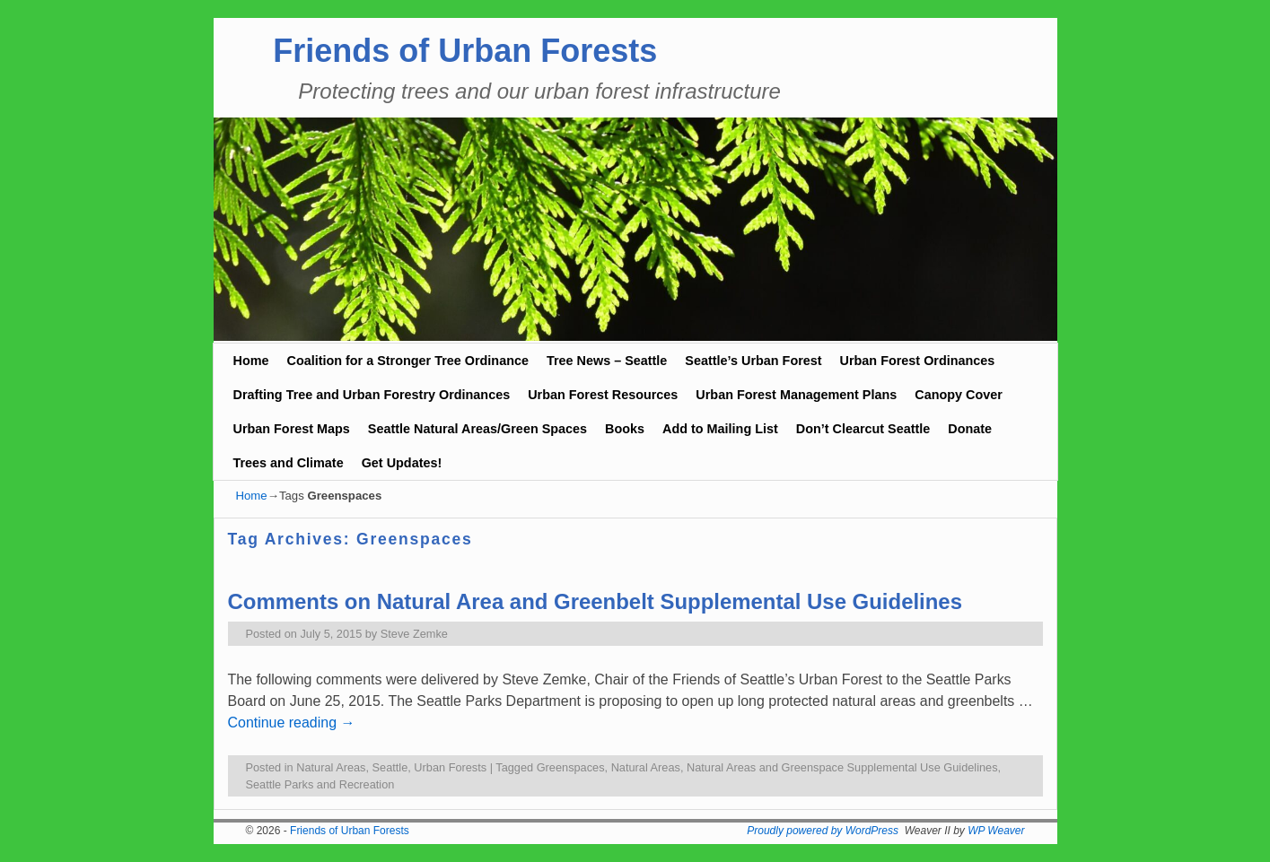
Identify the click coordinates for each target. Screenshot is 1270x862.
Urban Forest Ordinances (917, 360)
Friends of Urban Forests (465, 50)
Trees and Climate (288, 463)
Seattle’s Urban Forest (753, 360)
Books (624, 429)
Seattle (390, 767)
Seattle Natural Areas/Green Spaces (477, 429)
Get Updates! (402, 463)
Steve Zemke (414, 633)
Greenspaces (571, 767)
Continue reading (291, 722)
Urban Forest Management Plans (796, 394)
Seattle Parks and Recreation (320, 784)
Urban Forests (450, 767)
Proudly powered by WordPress (822, 830)
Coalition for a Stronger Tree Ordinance (407, 360)
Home (251, 360)
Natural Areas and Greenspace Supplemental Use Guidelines (842, 767)
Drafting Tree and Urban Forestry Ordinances (372, 394)
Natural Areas (330, 767)
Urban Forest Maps (291, 429)
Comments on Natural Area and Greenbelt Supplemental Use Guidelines (595, 601)
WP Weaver (996, 830)
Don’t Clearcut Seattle (863, 429)
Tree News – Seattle (607, 360)
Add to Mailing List (720, 429)
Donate (970, 429)
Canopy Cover (959, 394)
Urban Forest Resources (603, 394)
